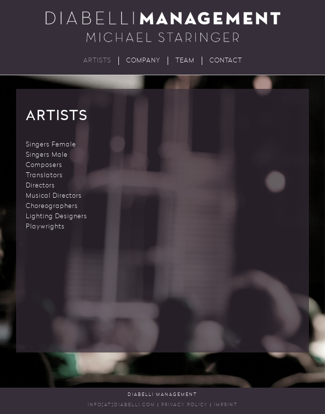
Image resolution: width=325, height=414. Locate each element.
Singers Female (51, 145)
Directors (40, 186)
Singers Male (47, 155)
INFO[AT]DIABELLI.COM (121, 405)
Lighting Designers (56, 216)
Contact (226, 61)
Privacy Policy (184, 405)
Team (184, 61)
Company (143, 61)
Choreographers (52, 206)
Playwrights (45, 227)
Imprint (226, 405)
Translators (44, 175)
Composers (44, 165)
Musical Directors (54, 196)
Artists (97, 61)
